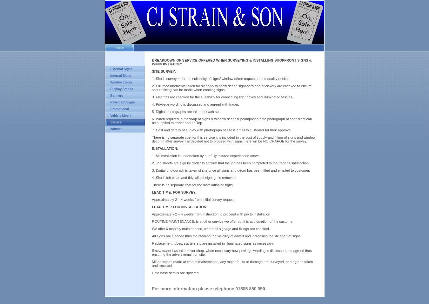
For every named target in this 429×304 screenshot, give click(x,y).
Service (116, 122)
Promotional (120, 109)
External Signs (121, 69)
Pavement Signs (123, 102)
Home (119, 48)
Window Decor (121, 82)
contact (116, 129)
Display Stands (122, 89)
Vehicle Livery (121, 115)
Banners (117, 95)
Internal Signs (121, 75)
